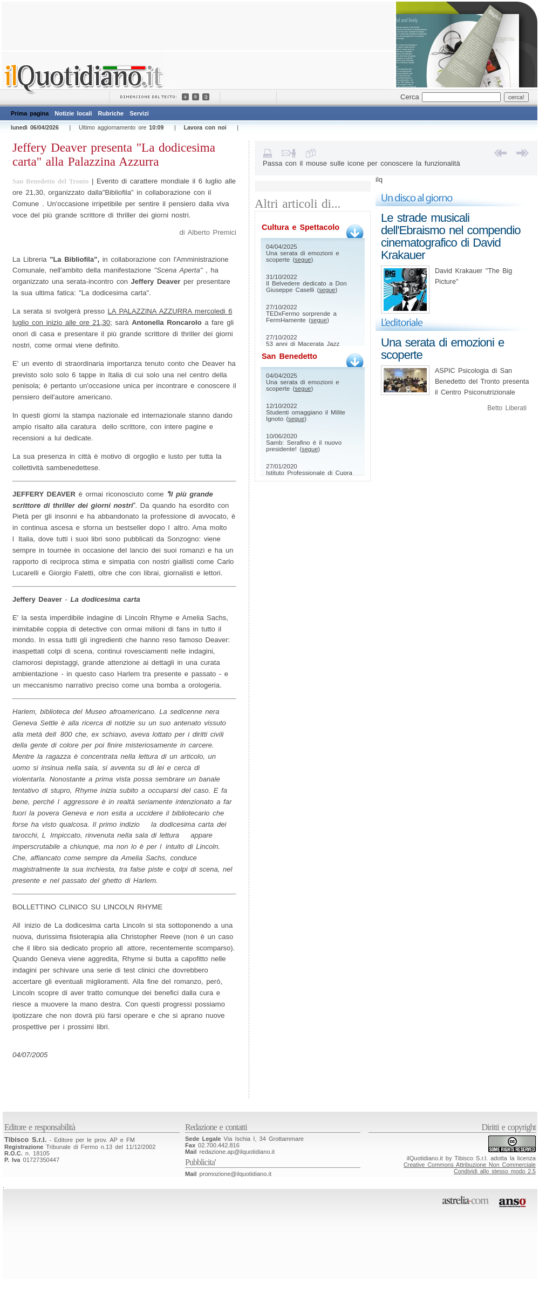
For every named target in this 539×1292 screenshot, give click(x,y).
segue (303, 259)
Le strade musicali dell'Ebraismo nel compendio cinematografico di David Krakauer (451, 236)
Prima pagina (30, 113)
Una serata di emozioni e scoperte (442, 349)
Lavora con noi (205, 127)
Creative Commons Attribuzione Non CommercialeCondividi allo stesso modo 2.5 (470, 1167)
